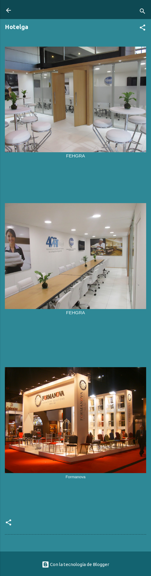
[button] (142, 28)
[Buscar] (142, 12)
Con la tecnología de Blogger (75, 564)
